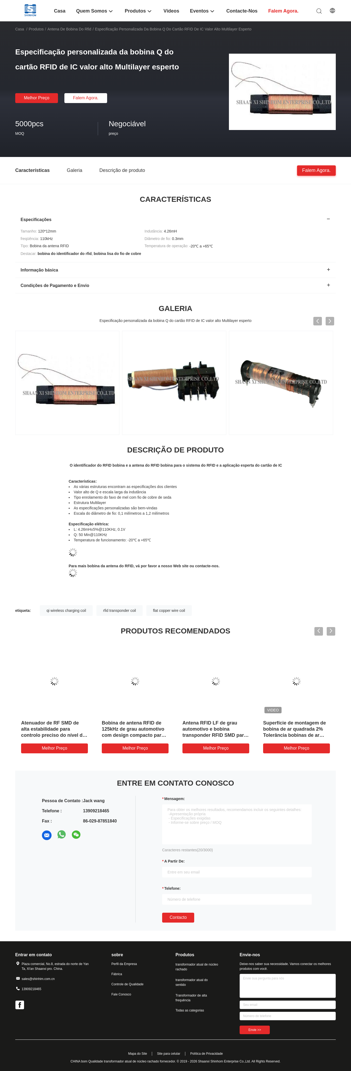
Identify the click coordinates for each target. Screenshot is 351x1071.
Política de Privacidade (206, 1054)
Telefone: (172, 888)
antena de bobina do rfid (69, 29)
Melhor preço (36, 98)
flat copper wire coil (169, 610)
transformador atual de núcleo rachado (197, 967)
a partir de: (174, 861)
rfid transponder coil (119, 610)
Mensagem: (174, 799)
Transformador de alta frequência (191, 998)
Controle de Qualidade (127, 984)
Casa (19, 29)
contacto (178, 917)
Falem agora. (85, 98)
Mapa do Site (137, 1054)
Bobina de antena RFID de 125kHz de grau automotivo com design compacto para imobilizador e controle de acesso (133, 735)
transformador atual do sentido (192, 982)
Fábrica (116, 974)
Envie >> (254, 1030)
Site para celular (168, 1054)
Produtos (36, 29)
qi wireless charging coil (66, 610)
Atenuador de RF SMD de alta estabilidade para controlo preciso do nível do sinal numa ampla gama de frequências (53, 735)
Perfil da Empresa (124, 964)
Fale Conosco (121, 994)
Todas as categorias (190, 1010)
